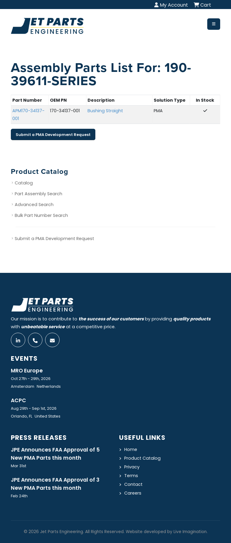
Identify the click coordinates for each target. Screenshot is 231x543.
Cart (202, 5)
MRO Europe (27, 370)
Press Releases (39, 437)
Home (130, 449)
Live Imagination (190, 532)
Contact (133, 484)
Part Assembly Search (38, 194)
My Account (171, 5)
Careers (132, 493)
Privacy (132, 467)
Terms (131, 476)
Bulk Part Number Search (41, 215)
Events (24, 358)
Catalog (24, 183)
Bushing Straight (105, 111)
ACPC (18, 400)
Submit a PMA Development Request (53, 134)
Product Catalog (142, 458)
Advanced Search (34, 205)
